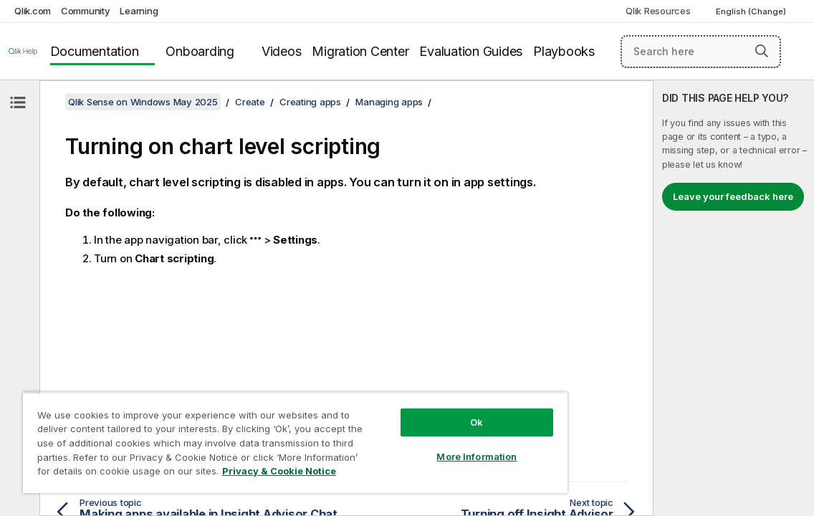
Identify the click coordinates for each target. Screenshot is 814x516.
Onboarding (200, 51)
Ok (415, 411)
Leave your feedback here (733, 196)
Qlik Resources (658, 10)
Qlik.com (32, 10)
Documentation (94, 51)
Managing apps (389, 102)
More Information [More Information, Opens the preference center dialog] (415, 446)
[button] (761, 51)
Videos (282, 51)
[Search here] (701, 52)
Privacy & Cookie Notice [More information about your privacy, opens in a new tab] (217, 473)
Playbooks (564, 51)
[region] (259, 437)
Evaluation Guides (470, 51)
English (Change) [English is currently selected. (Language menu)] (752, 11)
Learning (139, 10)
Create (250, 102)
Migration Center (360, 51)
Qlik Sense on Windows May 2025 (143, 102)
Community (85, 10)
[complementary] (733, 298)
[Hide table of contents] (18, 102)
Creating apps (310, 102)
